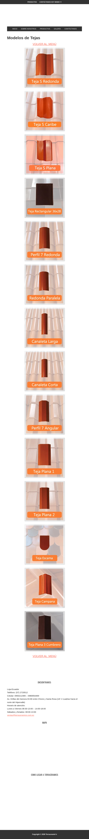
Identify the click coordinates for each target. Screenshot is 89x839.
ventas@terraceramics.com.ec (20, 715)
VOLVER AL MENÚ (44, 44)
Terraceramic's (45, 16)
